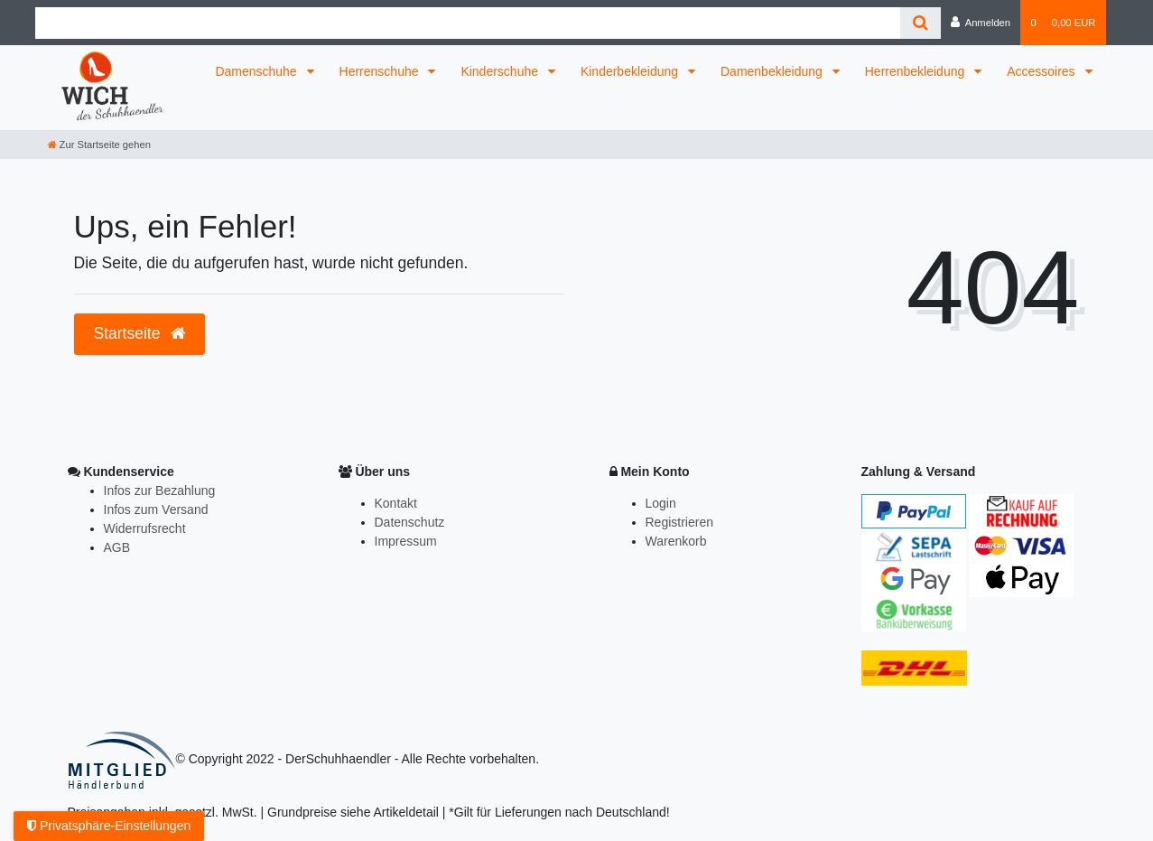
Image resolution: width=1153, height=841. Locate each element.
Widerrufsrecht (145, 528)
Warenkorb (676, 541)
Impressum (406, 541)
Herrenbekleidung (916, 71)
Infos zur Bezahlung (160, 490)
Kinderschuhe (501, 71)
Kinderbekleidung (631, 71)
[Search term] (467, 23)
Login (661, 503)
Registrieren (679, 522)
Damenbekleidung (773, 71)
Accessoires (1042, 71)
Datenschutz (410, 522)
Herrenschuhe (381, 71)
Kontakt (396, 503)
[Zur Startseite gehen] (99, 144)
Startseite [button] (140, 333)
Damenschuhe (257, 71)
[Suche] (920, 23)
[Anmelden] (981, 22)
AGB (117, 547)
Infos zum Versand (156, 509)
